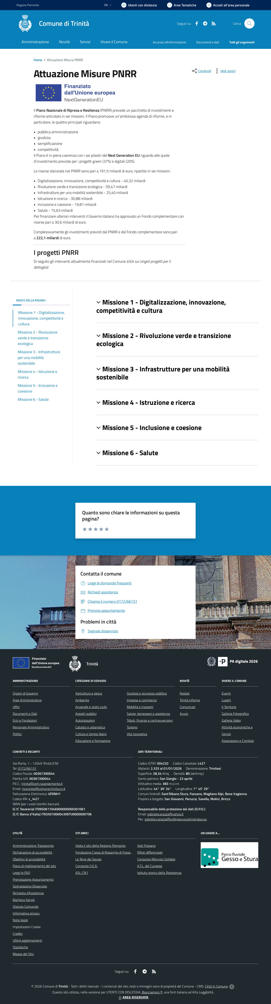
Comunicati (187, 706)
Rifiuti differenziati (150, 852)
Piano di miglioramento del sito (34, 865)
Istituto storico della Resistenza (159, 872)
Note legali (20, 920)
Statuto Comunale (26, 906)
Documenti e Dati (25, 713)
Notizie (184, 693)
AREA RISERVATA (133, 997)
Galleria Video (231, 720)
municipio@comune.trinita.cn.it (43, 788)
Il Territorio (229, 706)
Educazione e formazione (92, 740)
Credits (17, 933)
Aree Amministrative (27, 700)
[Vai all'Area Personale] (227, 5)
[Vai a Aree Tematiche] (181, 5)
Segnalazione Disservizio (30, 886)
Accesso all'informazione (169, 42)
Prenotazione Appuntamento (33, 879)
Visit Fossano (146, 845)
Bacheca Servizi (24, 899)
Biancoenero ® (152, 992)
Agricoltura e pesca (88, 693)
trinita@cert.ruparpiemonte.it (42, 783)
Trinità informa (190, 700)
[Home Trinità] (53, 23)
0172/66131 (27, 768)
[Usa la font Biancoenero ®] (139, 5)
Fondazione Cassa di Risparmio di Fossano (104, 852)
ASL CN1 (81, 872)
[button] (177, 306)
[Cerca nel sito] (249, 23)
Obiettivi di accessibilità (29, 859)
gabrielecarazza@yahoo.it (165, 814)
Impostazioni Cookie (27, 926)
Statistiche (20, 947)
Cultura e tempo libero (90, 733)
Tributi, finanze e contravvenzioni (150, 720)
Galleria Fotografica (235, 713)
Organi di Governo (25, 693)
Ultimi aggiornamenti (27, 940)
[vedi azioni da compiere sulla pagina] (224, 70)
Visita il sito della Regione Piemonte (100, 845)
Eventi (226, 693)
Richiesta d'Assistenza (28, 892)
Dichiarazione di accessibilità (32, 852)
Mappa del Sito (23, 953)
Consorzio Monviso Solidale (156, 859)
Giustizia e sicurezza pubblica (147, 693)
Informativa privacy (26, 913)
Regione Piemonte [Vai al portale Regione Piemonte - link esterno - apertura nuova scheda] (28, 5)
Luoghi (226, 700)
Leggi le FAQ (21, 872)
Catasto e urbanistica (90, 727)
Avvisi (184, 713)
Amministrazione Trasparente (33, 845)
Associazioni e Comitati (238, 740)
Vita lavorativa (137, 733)
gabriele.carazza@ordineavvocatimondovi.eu (176, 819)
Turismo (132, 727)
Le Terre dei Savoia (88, 859)
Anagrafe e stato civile (91, 706)
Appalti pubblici (86, 713)
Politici (17, 733)
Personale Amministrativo (31, 727)
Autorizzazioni (85, 720)
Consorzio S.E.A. (86, 865)
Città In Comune (216, 986)
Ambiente (82, 700)
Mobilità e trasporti (140, 706)
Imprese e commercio (142, 700)
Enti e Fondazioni (25, 720)
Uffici (16, 706)
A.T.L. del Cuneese (149, 865)
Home (38, 59)
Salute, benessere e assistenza (148, 713)
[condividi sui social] (201, 70)
